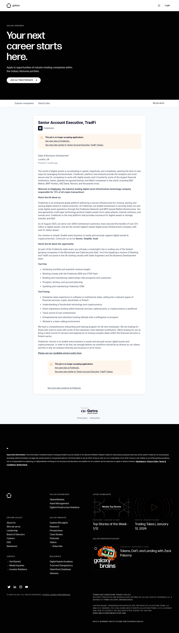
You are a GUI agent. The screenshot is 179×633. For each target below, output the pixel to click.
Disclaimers (141, 461)
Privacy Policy (152, 461)
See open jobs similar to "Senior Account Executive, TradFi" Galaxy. (74, 145)
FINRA (106, 600)
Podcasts (54, 538)
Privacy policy (82, 418)
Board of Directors (16, 534)
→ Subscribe (56, 546)
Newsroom (12, 546)
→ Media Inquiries (15, 565)
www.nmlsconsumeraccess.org (109, 613)
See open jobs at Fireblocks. (57, 141)
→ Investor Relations (17, 569)
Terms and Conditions (104, 595)
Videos (53, 542)
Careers (11, 538)
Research (54, 526)
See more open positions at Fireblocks (64, 388)
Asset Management (59, 503)
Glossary (54, 573)
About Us (11, 523)
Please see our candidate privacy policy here (59, 353)
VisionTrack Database (60, 569)
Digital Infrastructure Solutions (64, 507)
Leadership (12, 530)
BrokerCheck (126, 600)
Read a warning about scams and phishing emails (118, 622)
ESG (9, 542)
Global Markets (57, 499)
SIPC (116, 600)
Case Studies (56, 534)
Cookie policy (95, 418)
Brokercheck (22, 465)
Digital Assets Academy (61, 561)
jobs (44, 103)
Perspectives (56, 530)
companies (24, 103)
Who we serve (13, 526)
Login (167, 5)
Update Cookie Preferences (56, 595)
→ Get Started (14, 561)
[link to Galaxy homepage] (15, 5)
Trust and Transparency (61, 565)
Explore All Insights (59, 523)
